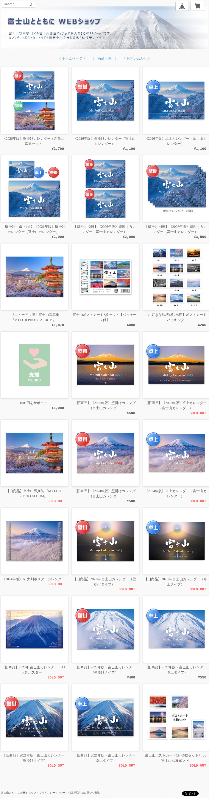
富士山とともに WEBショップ (18, 792)
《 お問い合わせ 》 (136, 58)
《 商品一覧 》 (104, 58)
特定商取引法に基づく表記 (84, 792)
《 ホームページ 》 (72, 58)
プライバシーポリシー (52, 792)
